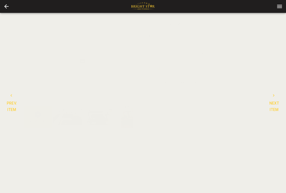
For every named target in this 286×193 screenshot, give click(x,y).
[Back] (6, 6)
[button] (6, 6)
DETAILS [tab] (156, 69)
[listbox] (82, 61)
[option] (82, 61)
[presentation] (143, 6)
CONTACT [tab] (187, 69)
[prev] (28, 61)
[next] (137, 61)
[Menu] (279, 6)
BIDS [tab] (247, 69)
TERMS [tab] (217, 69)
